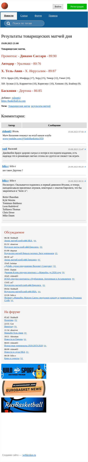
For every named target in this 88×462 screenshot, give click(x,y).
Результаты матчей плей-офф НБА (20, 291)
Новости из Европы (13, 339)
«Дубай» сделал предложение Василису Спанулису (28, 266)
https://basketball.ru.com (13, 100)
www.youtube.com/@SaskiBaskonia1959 (23, 138)
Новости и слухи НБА (14, 352)
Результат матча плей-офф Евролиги (21, 247)
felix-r (5, 166)
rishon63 (16, 97)
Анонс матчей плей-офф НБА (18, 240)
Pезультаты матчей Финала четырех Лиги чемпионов (29, 253)
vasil (4, 148)
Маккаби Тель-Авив (13, 332)
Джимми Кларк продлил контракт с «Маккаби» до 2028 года (32, 272)
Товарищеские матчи (19, 106)
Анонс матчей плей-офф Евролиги (20, 259)
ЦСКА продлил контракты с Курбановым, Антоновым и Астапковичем (37, 278)
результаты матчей (41, 106)
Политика (9, 320)
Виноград (8, 326)
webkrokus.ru (29, 455)
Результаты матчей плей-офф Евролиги (23, 285)
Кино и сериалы (11, 358)
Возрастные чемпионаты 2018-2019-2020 (23, 345)
